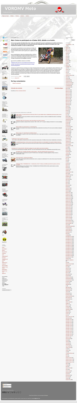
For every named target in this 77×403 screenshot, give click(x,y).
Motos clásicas (68, 220)
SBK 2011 (67, 304)
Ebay (66, 114)
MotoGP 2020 (68, 205)
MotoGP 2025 (68, 213)
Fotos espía (68, 132)
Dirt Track (67, 107)
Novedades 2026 (69, 255)
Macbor (67, 166)
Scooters (67, 306)
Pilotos (67, 272)
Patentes (67, 265)
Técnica (17, 15)
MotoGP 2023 (68, 210)
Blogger (46, 395)
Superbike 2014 (69, 322)
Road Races (68, 294)
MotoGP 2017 (68, 201)
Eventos (67, 123)
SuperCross (68, 337)
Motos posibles (68, 223)
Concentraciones (69, 84)
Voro (66, 369)
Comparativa (68, 79)
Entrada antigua (59, 88)
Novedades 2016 (69, 240)
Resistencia (68, 293)
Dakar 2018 (68, 97)
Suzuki (67, 340)
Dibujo (67, 106)
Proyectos (67, 281)
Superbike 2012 (69, 319)
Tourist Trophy (68, 347)
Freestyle (67, 133)
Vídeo (67, 363)
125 (66, 45)
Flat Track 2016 (68, 129)
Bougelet (67, 62)
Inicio (38, 88)
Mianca (3, 250)
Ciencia (67, 70)
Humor (67, 148)
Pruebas (67, 282)
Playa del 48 (4, 251)
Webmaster (68, 375)
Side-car (67, 310)
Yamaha (67, 378)
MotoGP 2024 (68, 211)
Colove (67, 76)
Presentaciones (68, 279)
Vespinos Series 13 (69, 360)
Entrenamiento (68, 117)
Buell (67, 63)
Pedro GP (4, 264)
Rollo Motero (4, 269)
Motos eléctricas (69, 221)
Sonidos (67, 313)
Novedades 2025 (69, 254)
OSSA (67, 262)
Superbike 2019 (69, 329)
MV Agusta (68, 227)
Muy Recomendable (69, 226)
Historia (67, 144)
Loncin (67, 160)
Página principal (5, 15)
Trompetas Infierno (69, 353)
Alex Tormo (68, 50)
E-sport (67, 113)
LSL (66, 161)
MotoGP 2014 (68, 196)
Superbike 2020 (69, 331)
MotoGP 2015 (68, 198)
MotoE (67, 186)
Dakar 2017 (68, 95)
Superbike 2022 (69, 334)
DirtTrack (67, 108)
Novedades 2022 (69, 249)
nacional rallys (68, 229)
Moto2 (67, 182)
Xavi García (68, 376)
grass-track (68, 139)
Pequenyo (4, 253)
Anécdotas (68, 51)
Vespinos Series (69, 357)
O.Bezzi (67, 258)
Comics (67, 78)
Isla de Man (68, 151)
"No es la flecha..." (69, 44)
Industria (67, 150)
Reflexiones (68, 290)
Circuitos (67, 73)
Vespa (67, 356)
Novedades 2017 (69, 242)
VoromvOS (68, 372)
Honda (67, 147)
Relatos (12, 15)
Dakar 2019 (68, 98)
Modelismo (68, 176)
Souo (67, 315)
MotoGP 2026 (68, 214)
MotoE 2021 (68, 189)
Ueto (3, 254)
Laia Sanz (67, 157)
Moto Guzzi (68, 179)
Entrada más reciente (16, 88)
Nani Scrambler (5, 265)
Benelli (67, 57)
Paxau (3, 247)
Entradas (5, 384)
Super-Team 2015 (69, 316)
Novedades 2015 (69, 239)
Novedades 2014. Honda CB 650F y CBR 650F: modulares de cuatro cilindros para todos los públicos (30, 148)
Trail (66, 348)
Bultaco (67, 65)
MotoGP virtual (68, 217)
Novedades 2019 (69, 245)
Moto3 (67, 183)
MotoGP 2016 (68, 199)
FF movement (68, 126)
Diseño (67, 110)
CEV (66, 67)
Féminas (67, 125)
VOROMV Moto (19, 8)
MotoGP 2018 (68, 202)
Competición (68, 81)
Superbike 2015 (69, 323)
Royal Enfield (68, 299)
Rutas (67, 300)
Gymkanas (67, 141)
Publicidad (67, 284)
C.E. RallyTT (68, 66)
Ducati (67, 111)
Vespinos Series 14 (69, 362)
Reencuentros (68, 288)
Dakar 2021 (68, 101)
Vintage (67, 364)
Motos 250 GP (68, 218)
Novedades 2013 (69, 236)
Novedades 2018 (69, 243)
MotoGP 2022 (68, 208)
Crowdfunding (68, 85)
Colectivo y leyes (69, 75)
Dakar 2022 (68, 103)
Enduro (67, 116)
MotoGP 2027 (68, 215)
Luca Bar (67, 163)
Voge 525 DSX (68, 367)
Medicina (67, 170)
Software (67, 312)
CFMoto (67, 69)
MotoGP (67, 191)
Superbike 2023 (69, 335)
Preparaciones (68, 278)
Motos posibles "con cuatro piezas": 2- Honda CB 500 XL (26, 126)
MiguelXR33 (68, 174)
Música (67, 224)
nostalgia (67, 235)
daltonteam (68, 104)
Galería (27, 15)
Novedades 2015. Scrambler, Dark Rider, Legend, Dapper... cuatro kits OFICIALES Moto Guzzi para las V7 (35, 151)
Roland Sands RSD (69, 296)
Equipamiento (68, 119)
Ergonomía (68, 120)
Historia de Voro (69, 145)
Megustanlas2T (5, 256)
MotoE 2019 (68, 188)
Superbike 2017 (69, 326)
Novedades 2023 (69, 251)
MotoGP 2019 (68, 204)
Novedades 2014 (69, 237)
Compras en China (69, 82)
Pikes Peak (68, 271)
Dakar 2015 (68, 92)
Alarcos (67, 47)
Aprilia (67, 53)
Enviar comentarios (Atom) (21, 90)
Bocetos (22, 15)
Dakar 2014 (68, 91)
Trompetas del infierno (5, 260)
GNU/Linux (67, 138)
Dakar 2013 (17, 78)
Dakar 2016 (68, 94)
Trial (66, 351)
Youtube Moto (68, 379)
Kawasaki (67, 154)
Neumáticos (68, 232)
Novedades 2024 (69, 252)
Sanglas (67, 303)
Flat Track (67, 128)
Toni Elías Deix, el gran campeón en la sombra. (20, 138)
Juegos (67, 152)
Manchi (67, 167)
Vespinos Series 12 (69, 359)
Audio (67, 56)
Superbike (67, 318)
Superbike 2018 (69, 328)
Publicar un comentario (17, 83)
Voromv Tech (68, 370)
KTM (66, 155)
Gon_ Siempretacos (4, 262)
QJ (66, 285)
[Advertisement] (37, 27)
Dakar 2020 (68, 100)
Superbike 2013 (69, 321)
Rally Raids (68, 287)
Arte (66, 54)
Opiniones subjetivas (69, 259)
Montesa (67, 177)
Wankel (67, 373)
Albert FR (4, 273)
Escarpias (4, 257)
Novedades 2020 (69, 246)
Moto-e (67, 180)
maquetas (67, 169)
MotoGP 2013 (68, 195)
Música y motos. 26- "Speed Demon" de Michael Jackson (26, 132)
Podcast (67, 275)
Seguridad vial (68, 309)
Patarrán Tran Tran (69, 263)
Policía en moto (68, 277)
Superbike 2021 (69, 332)
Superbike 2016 (69, 325)
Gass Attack (4, 248)
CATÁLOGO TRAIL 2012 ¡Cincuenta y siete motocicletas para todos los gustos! (30, 120)
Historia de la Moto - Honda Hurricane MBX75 (24, 157)
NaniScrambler (68, 230)
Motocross (68, 185)
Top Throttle (68, 345)
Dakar (67, 88)
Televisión (67, 344)
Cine (66, 72)
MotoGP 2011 (68, 192)
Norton (67, 233)
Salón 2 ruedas (68, 301)
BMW (67, 59)
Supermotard (68, 338)
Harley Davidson (69, 142)
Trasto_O (67, 350)
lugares (67, 164)
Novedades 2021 (69, 248)
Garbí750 (67, 135)
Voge (67, 366)
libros (67, 158)
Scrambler (67, 307)
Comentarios (5, 386)
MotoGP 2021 (68, 207)
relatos (67, 291)
